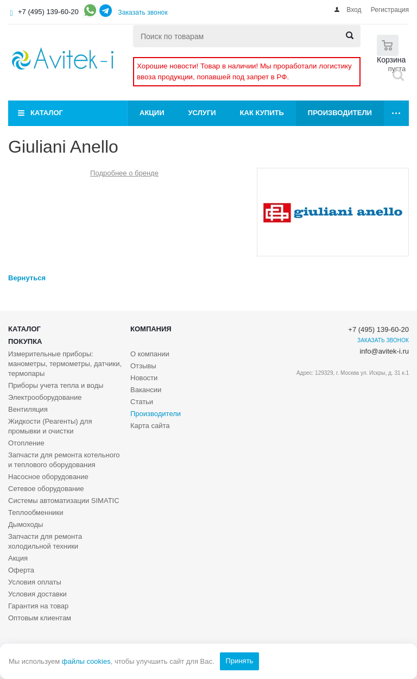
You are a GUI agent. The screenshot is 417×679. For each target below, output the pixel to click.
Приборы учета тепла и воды (55, 385)
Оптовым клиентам (39, 618)
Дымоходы (25, 524)
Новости (143, 378)
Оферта (21, 570)
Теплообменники (36, 512)
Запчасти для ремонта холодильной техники (45, 541)
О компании (149, 354)
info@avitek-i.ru (384, 351)
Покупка (25, 341)
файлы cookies (86, 661)
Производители (340, 113)
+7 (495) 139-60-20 (48, 12)
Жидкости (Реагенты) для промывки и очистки (50, 426)
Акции (152, 113)
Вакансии (145, 390)
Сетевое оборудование (46, 489)
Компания (151, 329)
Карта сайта (149, 426)
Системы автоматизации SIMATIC (63, 500)
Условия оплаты (34, 582)
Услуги (202, 113)
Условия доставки (37, 594)
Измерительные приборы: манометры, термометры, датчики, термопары (65, 364)
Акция (18, 558)
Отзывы (143, 366)
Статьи (141, 402)
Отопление (26, 443)
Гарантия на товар (38, 606)
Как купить (262, 113)
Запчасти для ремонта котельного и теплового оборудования (64, 460)
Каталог (46, 113)
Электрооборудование (45, 397)
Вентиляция (28, 409)
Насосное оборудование (48, 477)
